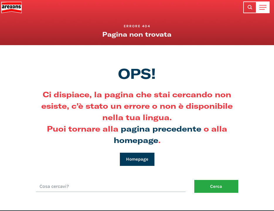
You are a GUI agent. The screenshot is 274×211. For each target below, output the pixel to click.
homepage (136, 139)
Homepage (137, 159)
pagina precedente (161, 128)
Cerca (216, 186)
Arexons (11, 7)
